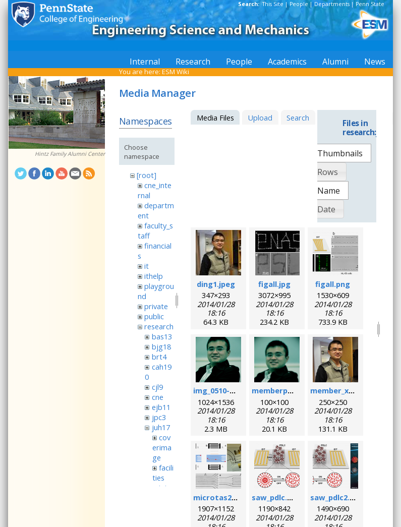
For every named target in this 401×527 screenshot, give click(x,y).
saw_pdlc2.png (337, 497)
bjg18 (161, 346)
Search (298, 117)
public (154, 316)
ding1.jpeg (216, 284)
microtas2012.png (226, 497)
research (159, 326)
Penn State (370, 4)
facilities (163, 472)
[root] (146, 175)
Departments (332, 4)
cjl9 (157, 387)
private (156, 306)
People (299, 4)
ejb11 (161, 407)
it (146, 266)
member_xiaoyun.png (349, 390)
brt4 (159, 357)
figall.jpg (274, 284)
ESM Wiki (175, 71)
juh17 (161, 427)
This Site (272, 4)
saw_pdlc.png (276, 497)
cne (157, 397)
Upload (260, 117)
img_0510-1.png (221, 390)
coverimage (161, 447)
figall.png (332, 284)
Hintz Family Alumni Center (70, 153)
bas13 (162, 336)
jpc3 (159, 417)
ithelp (153, 276)
